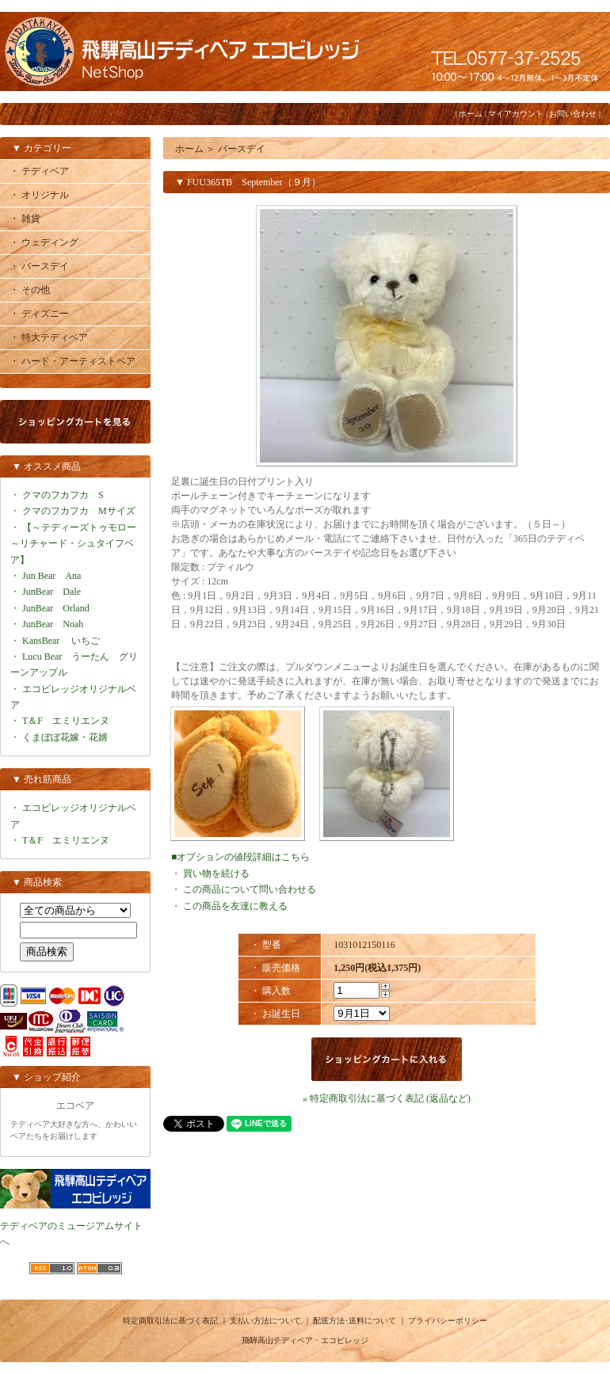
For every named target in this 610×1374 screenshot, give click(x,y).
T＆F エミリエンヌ (65, 720)
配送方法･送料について (354, 1320)
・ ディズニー (39, 313)
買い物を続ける (216, 873)
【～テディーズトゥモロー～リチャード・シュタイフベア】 (73, 543)
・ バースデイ (39, 266)
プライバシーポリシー (447, 1320)
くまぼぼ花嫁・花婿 (65, 737)
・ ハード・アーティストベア (72, 361)
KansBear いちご (61, 640)
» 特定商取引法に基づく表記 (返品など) (387, 1098)
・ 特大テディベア (49, 337)
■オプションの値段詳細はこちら (240, 856)
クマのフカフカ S (63, 495)
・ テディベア (39, 171)
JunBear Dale (51, 591)
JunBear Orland (56, 608)
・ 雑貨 (25, 218)
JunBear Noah (52, 624)
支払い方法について (265, 1320)
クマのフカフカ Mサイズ (78, 510)
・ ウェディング (44, 242)
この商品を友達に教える (235, 906)
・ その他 (30, 289)
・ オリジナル (39, 194)
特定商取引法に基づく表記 (170, 1320)
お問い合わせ (573, 113)
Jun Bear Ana (51, 575)
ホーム (470, 113)
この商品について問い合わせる (249, 889)
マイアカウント (515, 113)
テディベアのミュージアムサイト (71, 1225)
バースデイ (241, 148)
